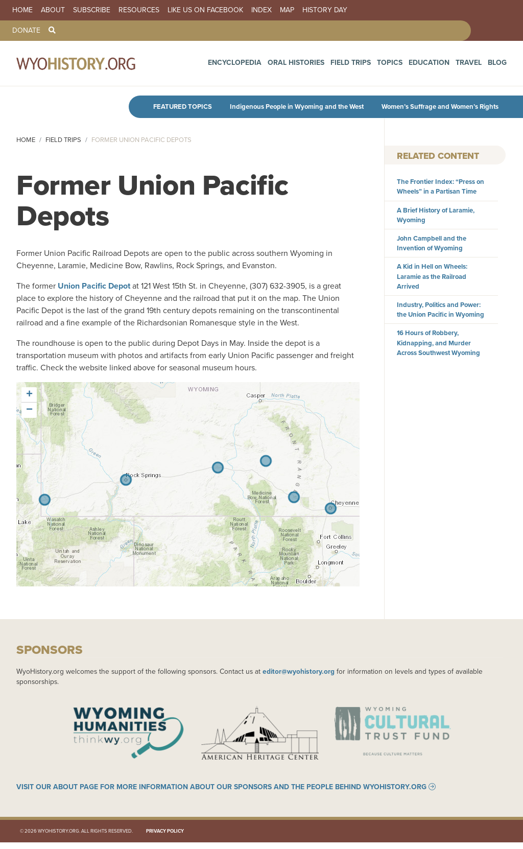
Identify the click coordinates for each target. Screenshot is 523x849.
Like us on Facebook (205, 10)
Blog (499, 66)
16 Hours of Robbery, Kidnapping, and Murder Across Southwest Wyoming (438, 342)
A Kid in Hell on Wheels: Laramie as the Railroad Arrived (432, 276)
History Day (324, 10)
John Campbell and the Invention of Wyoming (431, 243)
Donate (26, 31)
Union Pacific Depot (94, 286)
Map (287, 10)
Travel (474, 66)
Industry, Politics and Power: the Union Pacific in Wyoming (440, 309)
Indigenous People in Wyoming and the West (297, 106)
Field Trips (375, 66)
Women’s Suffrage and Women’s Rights (440, 106)
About (53, 10)
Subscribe (91, 10)
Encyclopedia (278, 66)
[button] (29, 395)
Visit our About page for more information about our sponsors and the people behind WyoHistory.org (221, 793)
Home (22, 10)
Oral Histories (329, 66)
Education (441, 66)
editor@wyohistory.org (299, 671)
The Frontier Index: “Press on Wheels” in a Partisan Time (440, 186)
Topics (407, 66)
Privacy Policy (165, 837)
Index (261, 10)
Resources (138, 10)
